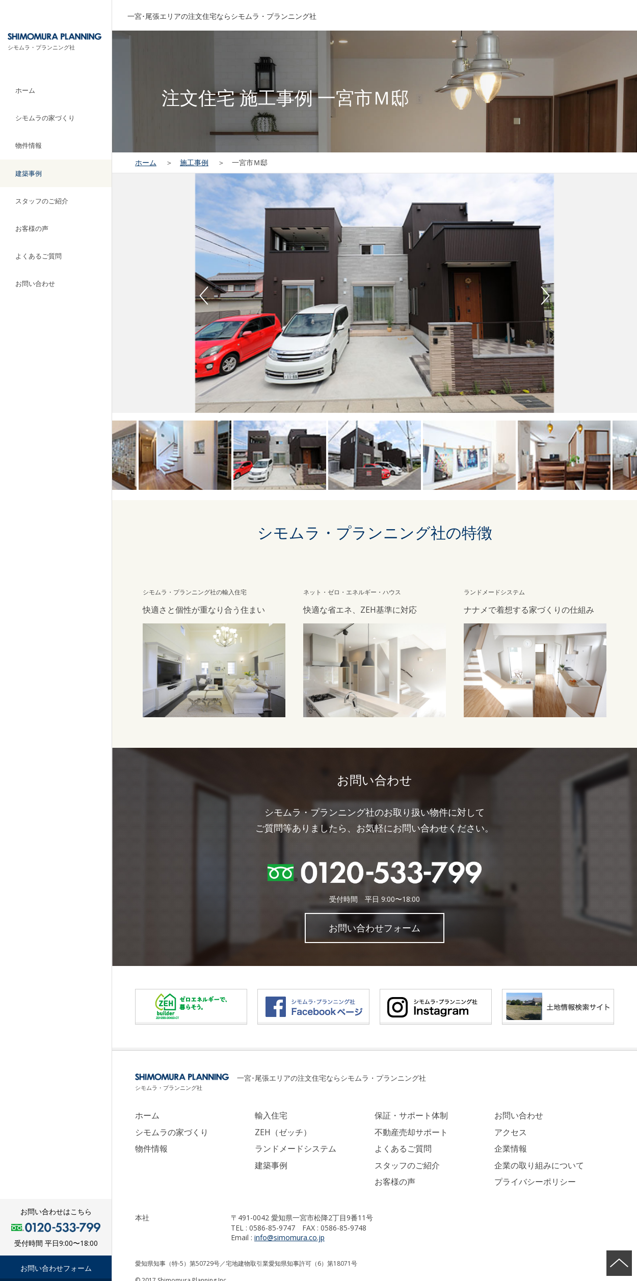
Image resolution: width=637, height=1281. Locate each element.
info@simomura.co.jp (289, 1237)
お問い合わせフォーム (56, 1268)
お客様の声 (31, 228)
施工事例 (194, 162)
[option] (374, 293)
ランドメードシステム (295, 1148)
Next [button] (545, 295)
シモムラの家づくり (45, 117)
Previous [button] (204, 295)
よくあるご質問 (38, 255)
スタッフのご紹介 (41, 200)
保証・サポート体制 (411, 1115)
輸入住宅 (271, 1115)
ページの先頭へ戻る (619, 1263)
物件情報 (28, 145)
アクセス (510, 1132)
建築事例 (28, 173)
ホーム (25, 90)
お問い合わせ (35, 283)
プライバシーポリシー (535, 1181)
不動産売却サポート (411, 1132)
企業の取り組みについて (539, 1165)
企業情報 (510, 1148)
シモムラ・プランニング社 (41, 47)
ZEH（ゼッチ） (283, 1132)
